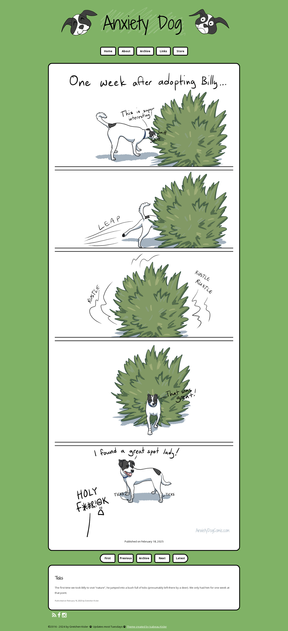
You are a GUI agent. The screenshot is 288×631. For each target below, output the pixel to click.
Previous (126, 558)
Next (162, 558)
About (126, 51)
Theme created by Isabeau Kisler (147, 626)
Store (180, 51)
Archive (145, 51)
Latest (180, 558)
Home (108, 51)
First (108, 558)
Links (163, 51)
